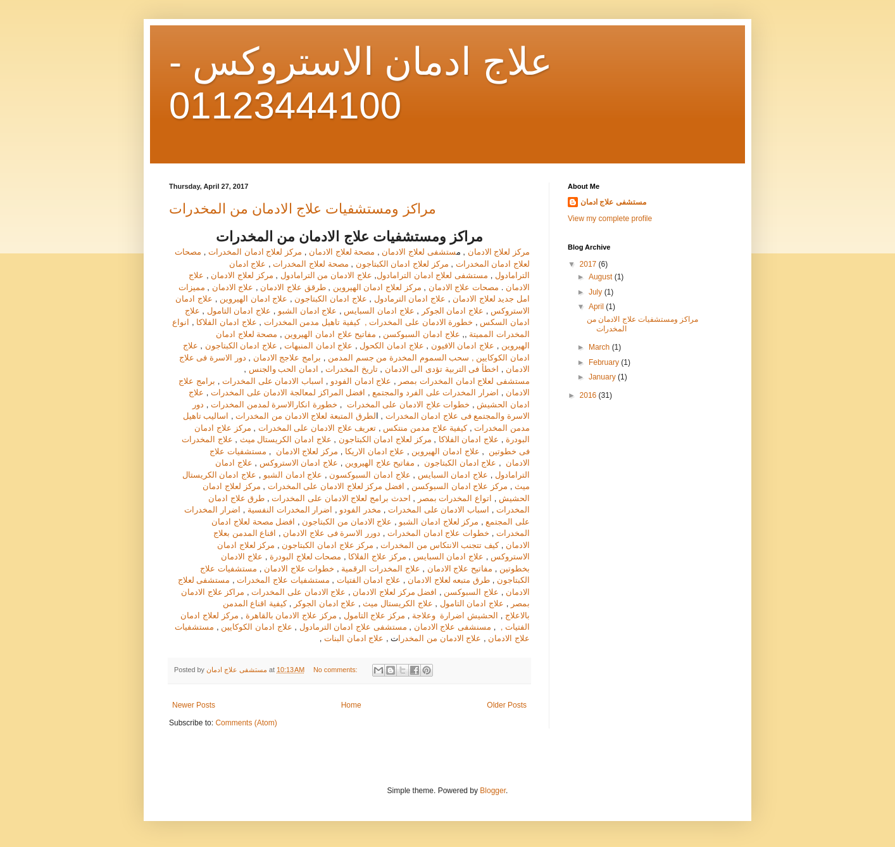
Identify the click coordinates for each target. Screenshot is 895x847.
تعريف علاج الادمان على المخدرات (317, 428)
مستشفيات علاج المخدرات (283, 580)
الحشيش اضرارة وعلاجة (456, 615)
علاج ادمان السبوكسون (369, 475)
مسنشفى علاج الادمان (452, 627)
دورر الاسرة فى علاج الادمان (332, 533)
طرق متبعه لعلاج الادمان (449, 580)
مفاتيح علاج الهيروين (380, 463)
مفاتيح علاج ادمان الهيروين (330, 334)
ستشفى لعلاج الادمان (419, 252)
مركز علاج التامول (374, 615)
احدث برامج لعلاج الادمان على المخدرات (341, 498)
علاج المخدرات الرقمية (380, 568)
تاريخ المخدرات (351, 369)
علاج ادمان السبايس (378, 310)
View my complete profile (610, 218)
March (600, 347)
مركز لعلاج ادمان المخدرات (255, 252)
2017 (589, 264)
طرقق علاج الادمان (294, 287)
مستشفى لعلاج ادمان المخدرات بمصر (464, 381)
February (605, 362)
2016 (589, 395)
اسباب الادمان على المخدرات (272, 381)
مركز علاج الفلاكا (377, 556)
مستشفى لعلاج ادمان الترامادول (432, 275)
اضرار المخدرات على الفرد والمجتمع (435, 392)
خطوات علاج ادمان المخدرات (438, 533)
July (596, 292)
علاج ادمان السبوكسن (421, 334)
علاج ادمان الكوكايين (256, 627)
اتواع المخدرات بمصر (456, 498)
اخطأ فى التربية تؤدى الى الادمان (442, 369)
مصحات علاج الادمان (464, 287)
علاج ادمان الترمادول (410, 298)
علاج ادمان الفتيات (369, 580)
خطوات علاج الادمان (299, 568)
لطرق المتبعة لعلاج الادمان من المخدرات (305, 416)
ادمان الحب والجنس (283, 369)
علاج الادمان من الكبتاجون (347, 521)
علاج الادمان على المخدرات (298, 592)
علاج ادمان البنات (355, 638)
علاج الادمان (233, 287)
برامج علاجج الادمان (288, 357)
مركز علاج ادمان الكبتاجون (327, 545)
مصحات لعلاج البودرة (304, 556)
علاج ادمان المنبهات (318, 345)
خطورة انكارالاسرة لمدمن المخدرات (274, 404)
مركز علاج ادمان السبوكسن (458, 486)
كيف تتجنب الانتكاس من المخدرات (439, 545)
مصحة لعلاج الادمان (342, 252)
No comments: (336, 669)
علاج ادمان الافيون (462, 345)
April (597, 306)
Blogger (493, 790)
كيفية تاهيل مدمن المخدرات (312, 322)
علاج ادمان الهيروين (253, 298)
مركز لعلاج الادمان (499, 252)
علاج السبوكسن (471, 592)
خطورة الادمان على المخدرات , (417, 322)
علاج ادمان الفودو (360, 381)
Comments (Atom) (246, 722)
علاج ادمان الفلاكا (225, 322)
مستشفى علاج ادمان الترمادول (353, 627)
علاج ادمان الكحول (391, 345)
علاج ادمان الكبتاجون (330, 298)
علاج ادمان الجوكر (454, 310)
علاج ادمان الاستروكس (299, 463)
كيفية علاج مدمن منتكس (425, 428)
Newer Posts (193, 705)
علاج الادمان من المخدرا (439, 638)
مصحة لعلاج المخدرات (310, 264)
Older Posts (507, 705)
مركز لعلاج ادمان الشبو (439, 521)
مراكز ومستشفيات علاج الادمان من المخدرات (302, 209)
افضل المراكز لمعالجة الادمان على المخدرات (288, 392)
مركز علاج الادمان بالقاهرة (292, 615)
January (603, 377)
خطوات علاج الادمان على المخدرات (407, 404)
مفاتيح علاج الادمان (459, 568)
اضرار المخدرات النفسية (289, 509)
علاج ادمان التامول (239, 310)
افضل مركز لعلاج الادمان (395, 592)
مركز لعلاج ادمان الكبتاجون (402, 264)
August (602, 276)
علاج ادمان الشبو (307, 310)
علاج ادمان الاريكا (374, 451)
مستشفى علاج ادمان (613, 202)
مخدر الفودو (360, 509)
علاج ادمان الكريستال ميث (286, 439)
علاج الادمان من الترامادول (326, 275)
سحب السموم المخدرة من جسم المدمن (398, 357)
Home (351, 705)
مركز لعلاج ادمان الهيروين (377, 287)
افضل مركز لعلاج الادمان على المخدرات (336, 486)
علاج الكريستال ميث (397, 603)
